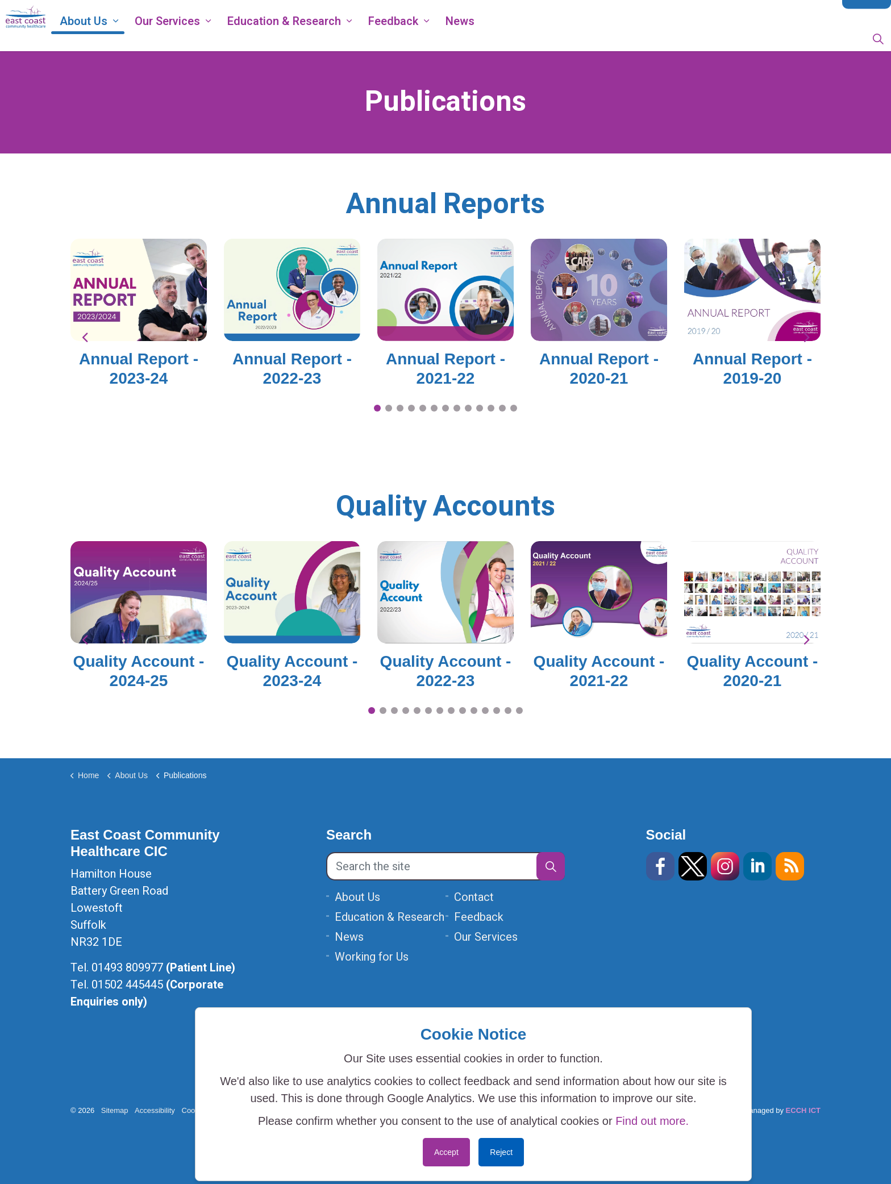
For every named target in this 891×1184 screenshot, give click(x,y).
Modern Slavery (801, 12)
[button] (550, 866)
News (499, 38)
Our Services (207, 38)
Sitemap (114, 1110)
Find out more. (652, 1121)
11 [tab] (491, 408)
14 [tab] (519, 710)
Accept (446, 1152)
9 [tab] (468, 408)
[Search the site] (445, 866)
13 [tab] (513, 408)
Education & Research (324, 38)
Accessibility (155, 1110)
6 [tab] (434, 408)
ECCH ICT (803, 1110)
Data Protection (728, 12)
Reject (501, 1152)
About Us (123, 38)
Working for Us (561, 12)
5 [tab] (422, 408)
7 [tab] (445, 408)
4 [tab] (411, 408)
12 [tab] (502, 408)
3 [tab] (400, 408)
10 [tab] (479, 408)
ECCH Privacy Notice (643, 12)
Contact (866, 13)
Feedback (433, 38)
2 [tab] (388, 408)
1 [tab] (377, 408)
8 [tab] (456, 408)
